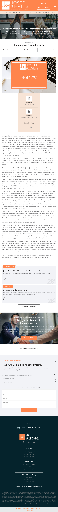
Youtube (32, 442)
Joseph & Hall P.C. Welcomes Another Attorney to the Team (23, 271)
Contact (28, 423)
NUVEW (28, 503)
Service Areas (26, 421)
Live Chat (43, 3)
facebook (27, 127)
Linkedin (29, 442)
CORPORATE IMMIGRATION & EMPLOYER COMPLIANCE (17, 375)
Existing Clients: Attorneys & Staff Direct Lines (29, 486)
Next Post (8, 286)
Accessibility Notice (35, 503)
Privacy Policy (44, 503)
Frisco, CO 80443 (29, 477)
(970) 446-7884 (30, 479)
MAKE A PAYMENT (33, 427)
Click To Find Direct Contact (42, 12)
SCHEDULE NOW (28, 337)
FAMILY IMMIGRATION (8, 378)
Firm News (49, 421)
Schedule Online (43, 7)
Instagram (34, 442)
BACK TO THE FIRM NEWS (28, 306)
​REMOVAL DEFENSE (7, 382)
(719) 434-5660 (30, 468)
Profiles (7, 421)
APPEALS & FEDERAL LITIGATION (13, 361)
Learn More (4, 279)
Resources (17, 503)
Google (26, 442)
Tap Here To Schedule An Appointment (29, 509)
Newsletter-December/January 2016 (15, 290)
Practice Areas (16, 421)
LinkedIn (31, 127)
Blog (43, 421)
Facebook (24, 442)
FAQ (33, 421)
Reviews (37, 421)
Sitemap (23, 503)
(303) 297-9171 (16, 12)
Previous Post (9, 267)
